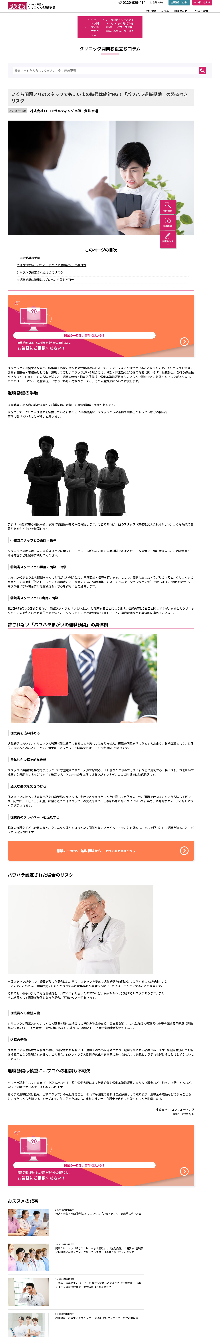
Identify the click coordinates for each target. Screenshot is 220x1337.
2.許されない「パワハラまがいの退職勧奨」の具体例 (59, 218)
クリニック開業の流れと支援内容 (80, 1321)
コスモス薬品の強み (72, 1316)
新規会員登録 (154, 1328)
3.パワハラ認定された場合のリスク (48, 225)
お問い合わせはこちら (154, 1284)
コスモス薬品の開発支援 (74, 1306)
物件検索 (142, 13)
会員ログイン (148, 4)
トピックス (122, 1306)
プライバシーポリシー (160, 1306)
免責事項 (152, 1317)
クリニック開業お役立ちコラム (42, 19)
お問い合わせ (193, 4)
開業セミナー (172, 13)
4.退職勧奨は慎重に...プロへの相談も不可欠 (53, 232)
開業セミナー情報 (29, 1317)
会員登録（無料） (170, 4)
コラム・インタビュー (31, 1312)
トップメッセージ (71, 1312)
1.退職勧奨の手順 (36, 211)
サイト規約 (153, 1312)
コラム (156, 13)
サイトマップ (154, 1323)
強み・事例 (192, 13)
